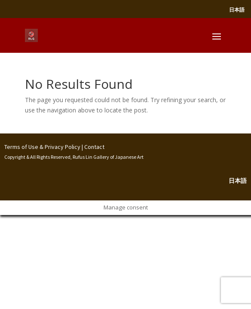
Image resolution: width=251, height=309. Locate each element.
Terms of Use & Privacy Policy (42, 147)
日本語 (237, 9)
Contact (94, 147)
